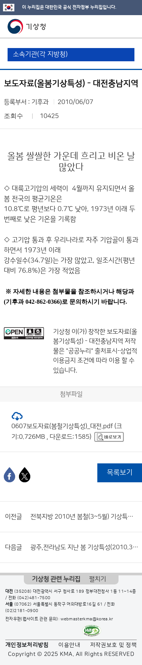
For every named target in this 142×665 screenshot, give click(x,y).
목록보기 (120, 473)
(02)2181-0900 (22, 611)
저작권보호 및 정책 (113, 645)
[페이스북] (9, 474)
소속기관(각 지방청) (40, 54)
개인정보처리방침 (27, 645)
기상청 (27, 26)
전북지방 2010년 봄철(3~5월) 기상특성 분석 (84, 516)
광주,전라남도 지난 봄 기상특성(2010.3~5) (84, 547)
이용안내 (69, 645)
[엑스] (24, 474)
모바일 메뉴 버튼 (130, 26)
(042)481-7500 (34, 598)
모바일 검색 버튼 (118, 26)
